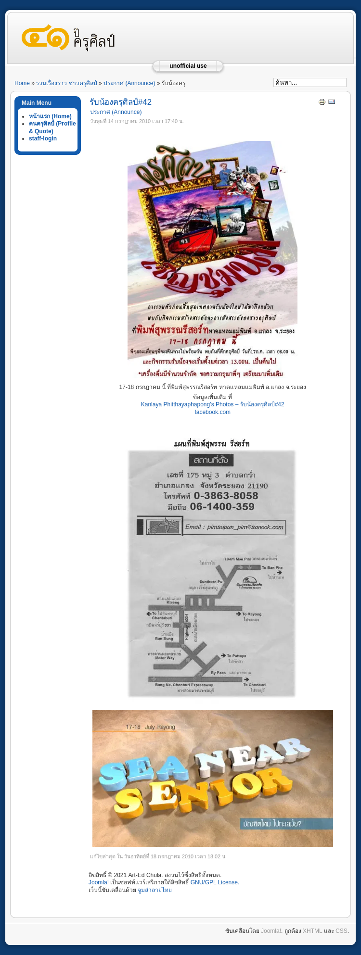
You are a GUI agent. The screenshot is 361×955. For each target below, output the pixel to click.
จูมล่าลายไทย (155, 890)
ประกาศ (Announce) (129, 83)
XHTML (312, 931)
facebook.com (212, 412)
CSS (341, 931)
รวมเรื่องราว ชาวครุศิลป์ (66, 83)
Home (22, 83)
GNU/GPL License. (215, 882)
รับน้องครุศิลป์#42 (121, 102)
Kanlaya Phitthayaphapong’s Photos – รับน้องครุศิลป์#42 (212, 404)
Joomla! (99, 882)
